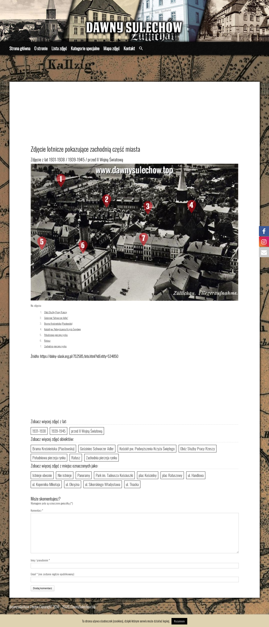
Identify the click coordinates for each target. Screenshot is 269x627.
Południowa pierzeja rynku (56, 335)
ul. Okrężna (72, 484)
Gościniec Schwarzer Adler (97, 448)
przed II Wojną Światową (86, 431)
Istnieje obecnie (42, 475)
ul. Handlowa (196, 475)
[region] (134, 21)
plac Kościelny (148, 475)
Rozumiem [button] (179, 621)
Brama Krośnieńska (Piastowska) (58, 323)
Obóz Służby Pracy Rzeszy (55, 312)
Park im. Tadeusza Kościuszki (114, 475)
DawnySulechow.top (83, 606)
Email (33, 574)
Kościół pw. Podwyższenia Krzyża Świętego (62, 329)
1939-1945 (58, 431)
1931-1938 (39, 431)
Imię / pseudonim (39, 560)
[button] (141, 48)
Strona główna (19, 48)
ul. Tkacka (132, 484)
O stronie (40, 48)
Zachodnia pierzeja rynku (55, 346)
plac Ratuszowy (172, 475)
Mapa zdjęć (111, 48)
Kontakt (129, 48)
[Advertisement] (140, 115)
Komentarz (37, 510)
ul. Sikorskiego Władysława (102, 484)
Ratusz (47, 340)
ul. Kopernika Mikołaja (46, 484)
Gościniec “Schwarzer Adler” (56, 318)
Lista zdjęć (59, 48)
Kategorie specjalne (85, 48)
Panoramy (83, 475)
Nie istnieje (65, 475)
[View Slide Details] (134, 21)
